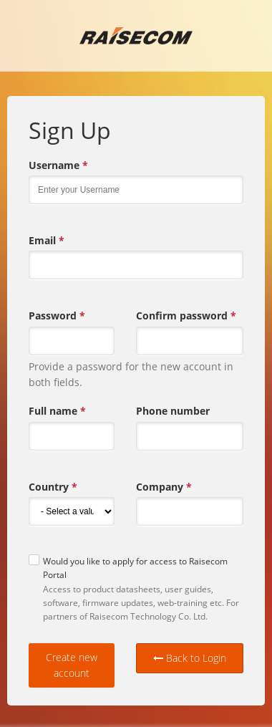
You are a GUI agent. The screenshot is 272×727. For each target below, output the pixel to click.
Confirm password (186, 316)
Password (57, 316)
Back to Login (189, 658)
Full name (57, 411)
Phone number (173, 411)
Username (58, 165)
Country (53, 487)
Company (164, 487)
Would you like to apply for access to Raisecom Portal (135, 568)
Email (46, 241)
